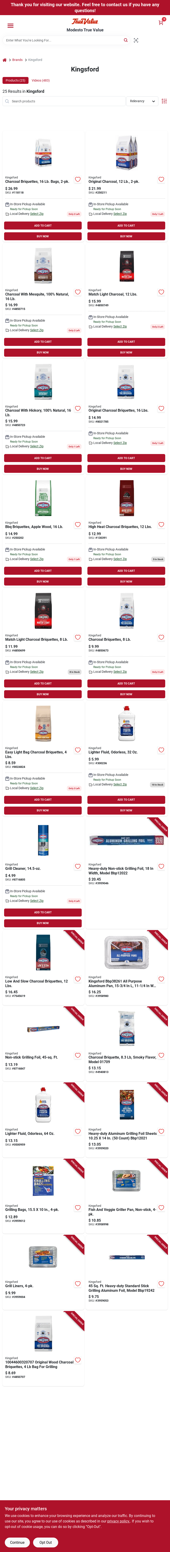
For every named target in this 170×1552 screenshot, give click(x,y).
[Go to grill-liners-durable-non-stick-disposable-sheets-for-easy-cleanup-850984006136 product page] (43, 1272)
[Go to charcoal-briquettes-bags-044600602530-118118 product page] (43, 186)
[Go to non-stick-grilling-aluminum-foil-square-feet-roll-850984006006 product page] (43, 1044)
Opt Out (45, 1542)
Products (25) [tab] (15, 80)
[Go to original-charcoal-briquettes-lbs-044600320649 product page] (127, 417)
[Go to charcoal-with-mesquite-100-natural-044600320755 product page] (43, 301)
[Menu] (10, 26)
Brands (17, 60)
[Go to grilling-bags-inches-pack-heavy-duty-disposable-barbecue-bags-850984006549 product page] (43, 1196)
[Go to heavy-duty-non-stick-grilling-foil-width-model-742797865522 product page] (127, 873)
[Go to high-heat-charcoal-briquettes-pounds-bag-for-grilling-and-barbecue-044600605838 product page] (127, 531)
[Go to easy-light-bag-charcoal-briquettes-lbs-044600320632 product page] (43, 758)
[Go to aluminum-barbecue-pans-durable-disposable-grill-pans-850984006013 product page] (127, 968)
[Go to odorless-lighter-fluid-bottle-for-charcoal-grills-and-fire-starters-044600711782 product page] (43, 1120)
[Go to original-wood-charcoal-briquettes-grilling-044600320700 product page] (43, 1348)
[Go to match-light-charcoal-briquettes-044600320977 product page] (43, 644)
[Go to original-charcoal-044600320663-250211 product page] (127, 186)
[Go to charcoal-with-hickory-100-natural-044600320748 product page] (43, 417)
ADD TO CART (43, 225)
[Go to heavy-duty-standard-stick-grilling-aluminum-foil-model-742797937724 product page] (127, 1272)
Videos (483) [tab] (41, 80)
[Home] (5, 59)
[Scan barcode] (136, 40)
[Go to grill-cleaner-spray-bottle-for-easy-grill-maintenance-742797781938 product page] (43, 873)
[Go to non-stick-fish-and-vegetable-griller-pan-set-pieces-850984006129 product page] (127, 1196)
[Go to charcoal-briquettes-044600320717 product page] (127, 644)
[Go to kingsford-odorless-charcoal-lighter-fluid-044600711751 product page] (127, 758)
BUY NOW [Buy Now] (43, 236)
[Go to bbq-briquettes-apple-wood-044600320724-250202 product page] (43, 531)
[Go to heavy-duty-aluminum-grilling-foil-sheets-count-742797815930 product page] (127, 1120)
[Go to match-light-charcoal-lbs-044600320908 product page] (127, 301)
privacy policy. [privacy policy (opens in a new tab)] (118, 1521)
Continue (17, 1542)
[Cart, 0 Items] (161, 22)
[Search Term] (66, 40)
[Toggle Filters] (164, 101)
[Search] (126, 40)
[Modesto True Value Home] (85, 21)
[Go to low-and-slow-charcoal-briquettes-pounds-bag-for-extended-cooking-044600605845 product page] (43, 968)
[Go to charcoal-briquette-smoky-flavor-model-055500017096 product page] (127, 1044)
